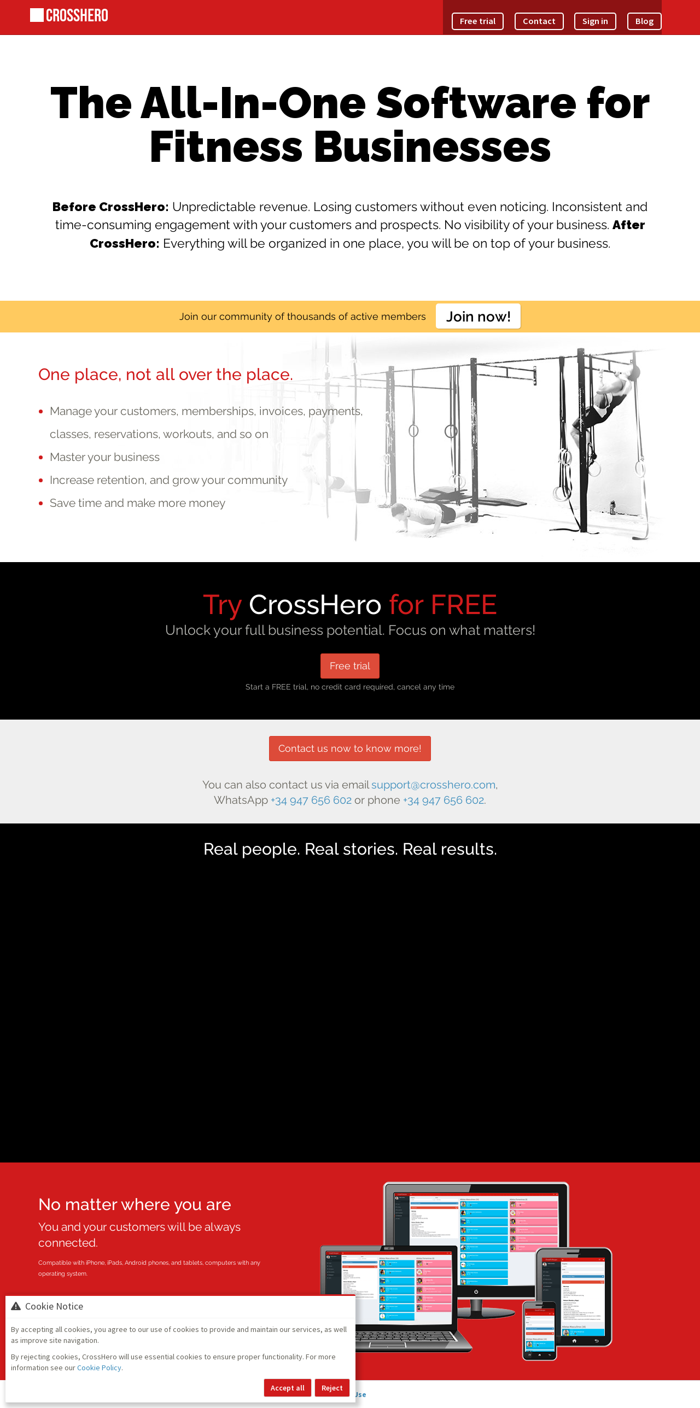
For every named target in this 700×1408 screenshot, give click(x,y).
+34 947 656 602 (311, 800)
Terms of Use (380, 1394)
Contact (554, 13)
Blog (647, 13)
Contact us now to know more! (350, 748)
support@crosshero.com (433, 785)
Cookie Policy (99, 1367)
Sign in (603, 13)
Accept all (288, 1388)
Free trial (501, 13)
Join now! (478, 316)
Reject (332, 1388)
